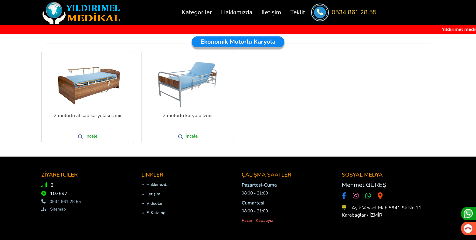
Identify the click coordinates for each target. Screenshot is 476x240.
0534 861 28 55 (354, 12)
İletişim (271, 12)
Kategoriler (197, 12)
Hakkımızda (237, 12)
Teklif (297, 12)
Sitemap (53, 209)
